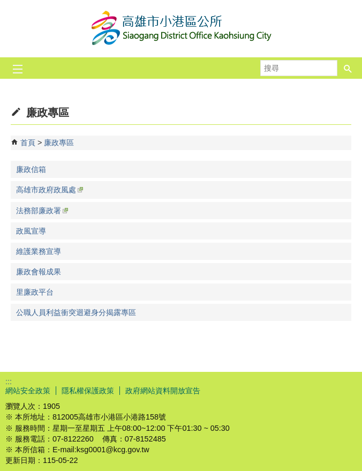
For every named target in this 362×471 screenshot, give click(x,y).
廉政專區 (59, 142)
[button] (348, 68)
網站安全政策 (27, 390)
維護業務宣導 (38, 251)
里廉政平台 (35, 292)
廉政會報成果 (38, 271)
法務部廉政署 (42, 210)
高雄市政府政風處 (49, 189)
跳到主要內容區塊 (5, 5)
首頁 (27, 142)
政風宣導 (31, 231)
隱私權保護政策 (88, 390)
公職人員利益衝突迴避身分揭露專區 (76, 312)
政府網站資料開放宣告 (162, 390)
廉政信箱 (31, 169)
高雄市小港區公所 (181, 29)
